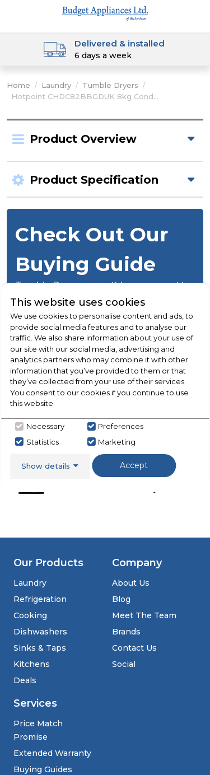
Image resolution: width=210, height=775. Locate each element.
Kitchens (31, 664)
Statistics (42, 441)
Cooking (30, 615)
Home (18, 85)
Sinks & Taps (39, 648)
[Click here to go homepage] (105, 12)
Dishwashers (40, 632)
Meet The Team (144, 615)
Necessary (45, 426)
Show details (45, 465)
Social (124, 664)
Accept (134, 465)
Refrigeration (40, 599)
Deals (24, 680)
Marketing (117, 441)
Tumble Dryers (110, 85)
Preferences (120, 426)
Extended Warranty (52, 753)
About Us (131, 583)
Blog (121, 599)
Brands (126, 632)
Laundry (56, 85)
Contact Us (134, 648)
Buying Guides (42, 769)
